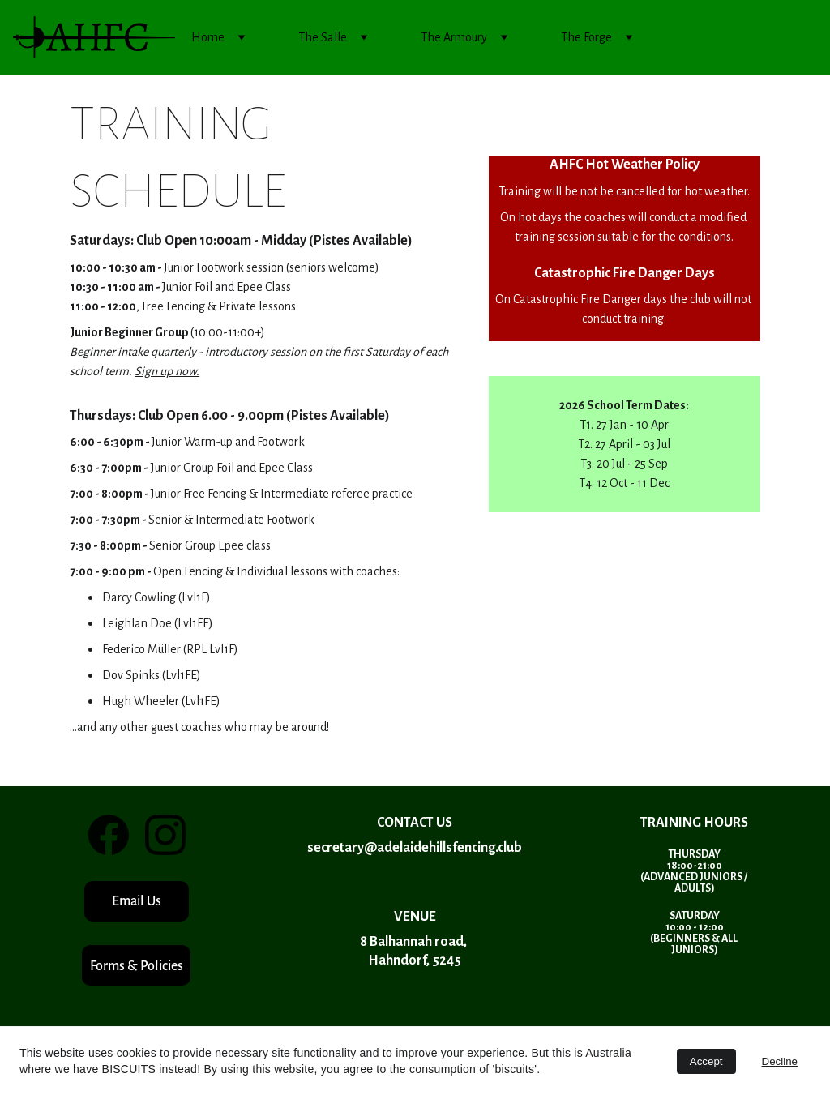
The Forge (586, 37)
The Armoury (454, 37)
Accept (706, 1061)
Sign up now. (167, 371)
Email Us (136, 900)
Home (208, 37)
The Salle (322, 37)
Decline (780, 1061)
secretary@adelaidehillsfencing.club (414, 847)
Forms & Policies (136, 965)
